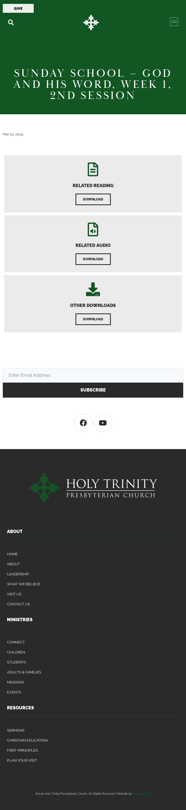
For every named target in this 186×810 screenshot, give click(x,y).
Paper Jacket (142, 793)
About (13, 564)
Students (16, 662)
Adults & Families (24, 672)
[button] (11, 22)
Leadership (18, 574)
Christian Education (27, 740)
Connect (16, 642)
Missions (15, 682)
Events (14, 692)
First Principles (22, 750)
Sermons (16, 730)
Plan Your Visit (22, 760)
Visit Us (14, 594)
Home (12, 554)
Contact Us (18, 604)
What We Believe (24, 584)
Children (16, 652)
